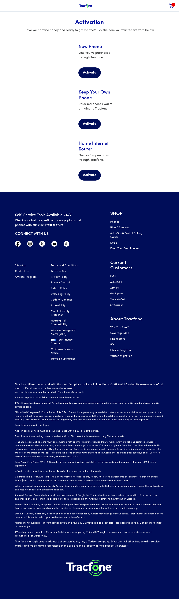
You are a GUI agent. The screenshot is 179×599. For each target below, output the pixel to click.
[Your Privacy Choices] (66, 343)
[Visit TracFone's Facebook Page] (18, 245)
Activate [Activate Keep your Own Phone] (89, 124)
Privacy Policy (59, 277)
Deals (113, 243)
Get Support (116, 294)
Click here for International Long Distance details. (98, 436)
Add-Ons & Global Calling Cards (126, 235)
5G (112, 344)
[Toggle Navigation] (6, 6)
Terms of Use (59, 271)
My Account (116, 305)
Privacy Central (60, 282)
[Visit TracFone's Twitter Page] (42, 245)
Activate (114, 288)
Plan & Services (119, 227)
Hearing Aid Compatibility (59, 322)
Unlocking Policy (60, 294)
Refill (113, 276)
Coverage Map (119, 333)
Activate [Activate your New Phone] (89, 72)
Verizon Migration (121, 356)
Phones (114, 222)
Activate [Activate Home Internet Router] (89, 175)
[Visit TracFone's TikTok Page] (66, 245)
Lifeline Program (120, 350)
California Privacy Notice (62, 351)
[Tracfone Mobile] (85, 5)
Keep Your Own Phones (124, 248)
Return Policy (59, 288)
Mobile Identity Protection (60, 313)
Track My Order (118, 299)
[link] (171, 6)
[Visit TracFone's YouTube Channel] (54, 245)
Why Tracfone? (119, 327)
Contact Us (21, 271)
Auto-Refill (116, 282)
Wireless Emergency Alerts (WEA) (63, 332)
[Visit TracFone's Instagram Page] (30, 245)
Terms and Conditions (64, 265)
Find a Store (117, 338)
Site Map (20, 265)
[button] (163, 6)
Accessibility (58, 305)
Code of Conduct (61, 299)
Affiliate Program (25, 277)
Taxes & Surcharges (63, 358)
